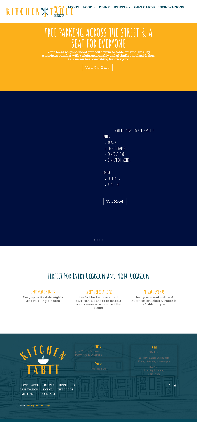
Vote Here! (114, 200)
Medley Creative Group (38, 405)
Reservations (171, 7)
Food (87, 7)
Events (120, 7)
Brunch (50, 385)
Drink (104, 7)
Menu (59, 16)
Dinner (64, 385)
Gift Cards (144, 7)
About (73, 7)
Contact (48, 394)
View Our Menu (97, 67)
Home (59, 7)
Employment (29, 394)
